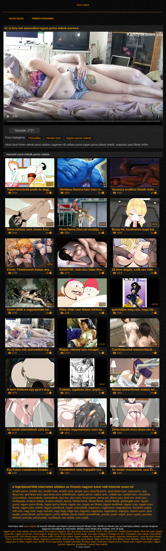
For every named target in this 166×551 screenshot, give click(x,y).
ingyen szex (131, 504)
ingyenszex (107, 507)
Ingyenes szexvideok (51, 539)
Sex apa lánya (74, 531)
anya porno (134, 491)
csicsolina (144, 494)
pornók (105, 514)
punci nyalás (134, 514)
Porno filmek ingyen (150, 539)
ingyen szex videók (32, 507)
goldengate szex (130, 501)
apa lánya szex (33, 494)
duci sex (63, 497)
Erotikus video (89, 541)
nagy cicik (29, 511)
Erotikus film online (64, 536)
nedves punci (137, 511)
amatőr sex (35, 491)
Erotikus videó (46, 536)
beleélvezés (69, 494)
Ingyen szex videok (35, 541)
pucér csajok (118, 514)
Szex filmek (155, 534)
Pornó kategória (43, 18)
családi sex (115, 494)
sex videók (68, 517)
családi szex (130, 494)
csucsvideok (19, 497)
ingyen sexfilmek (113, 504)
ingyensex (94, 507)
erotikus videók (53, 501)
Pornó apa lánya (54, 541)
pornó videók (77, 514)
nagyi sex (72, 511)
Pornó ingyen (40, 534)
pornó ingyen (44, 514)
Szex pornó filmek (84, 539)
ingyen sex (74, 504)
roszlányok (54, 517)
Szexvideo (18, 539)
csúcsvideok (50, 497)
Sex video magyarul (97, 534)
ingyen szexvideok (76, 507)
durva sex (103, 497)
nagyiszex (97, 511)
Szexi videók (83, 5)
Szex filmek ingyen (29, 536)
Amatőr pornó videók (129, 531)
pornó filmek (28, 514)
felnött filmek (112, 501)
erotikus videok (35, 501)
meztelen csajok (142, 507)
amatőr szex (50, 491)
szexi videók (30, 526)
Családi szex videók (97, 544)
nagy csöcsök (44, 511)
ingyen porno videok (78, 137)
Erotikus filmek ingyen (105, 536)
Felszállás (34, 137)
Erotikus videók (31, 539)
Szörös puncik (11, 536)
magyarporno (123, 507)
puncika (27, 517)
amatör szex (66, 491)
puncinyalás (40, 517)
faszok (67, 501)
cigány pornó (84, 494)
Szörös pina (68, 539)
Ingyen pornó (114, 541)
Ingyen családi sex (83, 536)
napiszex (123, 511)
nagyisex (85, 511)
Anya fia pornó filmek (150, 536)
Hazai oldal (16, 18)
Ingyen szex (9, 531)
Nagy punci (53, 534)
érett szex (141, 497)
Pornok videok (37, 531)
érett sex (129, 497)
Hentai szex (53, 137)
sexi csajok (82, 517)
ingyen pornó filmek (32, 504)
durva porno (89, 497)
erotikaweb (18, 501)
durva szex (116, 497)
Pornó (9, 539)
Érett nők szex (148, 531)
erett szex (102, 541)
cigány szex (100, 494)
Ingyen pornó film (23, 534)
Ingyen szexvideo (144, 541)
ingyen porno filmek (55, 504)
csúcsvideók (35, 497)
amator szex (82, 491)
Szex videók (22, 531)
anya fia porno (98, 491)
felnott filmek (96, 501)
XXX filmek (118, 539)
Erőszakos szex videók (137, 534)
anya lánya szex (117, 491)
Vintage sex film (117, 534)
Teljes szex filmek (102, 539)
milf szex (17, 511)
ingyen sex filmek (92, 504)
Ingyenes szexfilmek (76, 544)
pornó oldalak (61, 514)
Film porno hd (111, 531)
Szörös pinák (80, 534)
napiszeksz (110, 511)
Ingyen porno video (15, 541)
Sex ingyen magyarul (55, 531)
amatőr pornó (20, 491)
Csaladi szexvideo (72, 541)
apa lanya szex (52, 494)
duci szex (75, 497)
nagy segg (60, 511)
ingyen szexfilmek (54, 507)
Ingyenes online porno (128, 536)
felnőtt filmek (80, 501)
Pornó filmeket (132, 539)
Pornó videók (88, 531)
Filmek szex (128, 541)
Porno (99, 531)
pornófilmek (93, 514)
